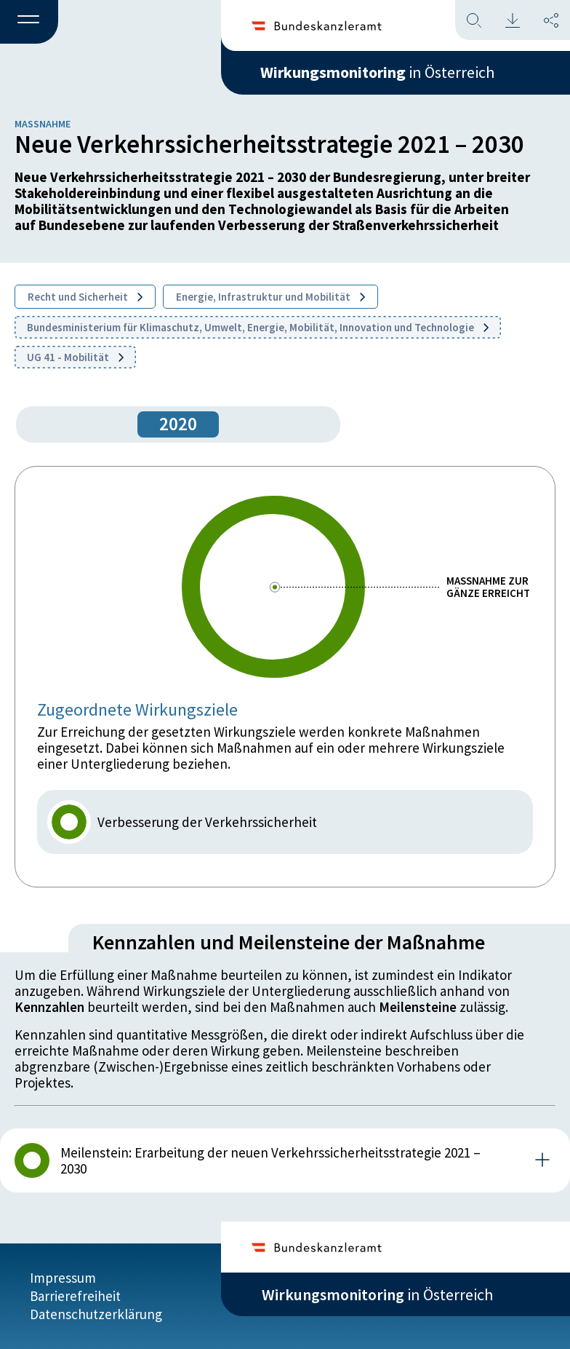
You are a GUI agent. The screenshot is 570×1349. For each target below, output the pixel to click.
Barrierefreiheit (75, 1296)
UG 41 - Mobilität (75, 357)
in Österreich (377, 72)
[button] (29, 22)
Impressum (63, 1277)
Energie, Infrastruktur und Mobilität (270, 297)
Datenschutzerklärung (96, 1314)
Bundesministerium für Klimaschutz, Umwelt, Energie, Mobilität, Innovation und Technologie (258, 327)
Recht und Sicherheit (85, 297)
